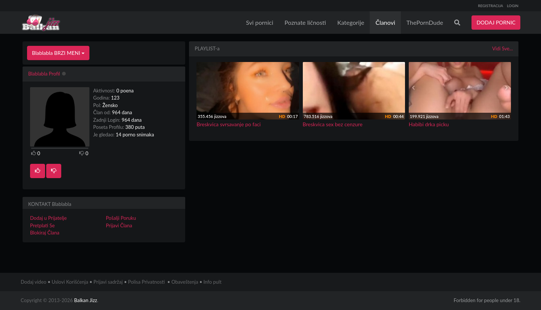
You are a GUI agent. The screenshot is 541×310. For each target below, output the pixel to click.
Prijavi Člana (119, 225)
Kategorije (350, 22)
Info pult (213, 282)
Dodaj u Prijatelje (48, 218)
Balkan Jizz (85, 300)
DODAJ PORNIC (495, 22)
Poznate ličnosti (305, 22)
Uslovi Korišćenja (70, 282)
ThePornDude (425, 22)
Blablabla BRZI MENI (58, 53)
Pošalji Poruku (121, 218)
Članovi (385, 22)
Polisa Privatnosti (146, 282)
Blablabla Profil (44, 74)
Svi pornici (260, 22)
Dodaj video (33, 282)
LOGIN (512, 5)
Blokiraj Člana (44, 233)
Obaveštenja (184, 282)
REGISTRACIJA (490, 5)
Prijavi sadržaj (108, 282)
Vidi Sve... (502, 48)
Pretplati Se (42, 225)
